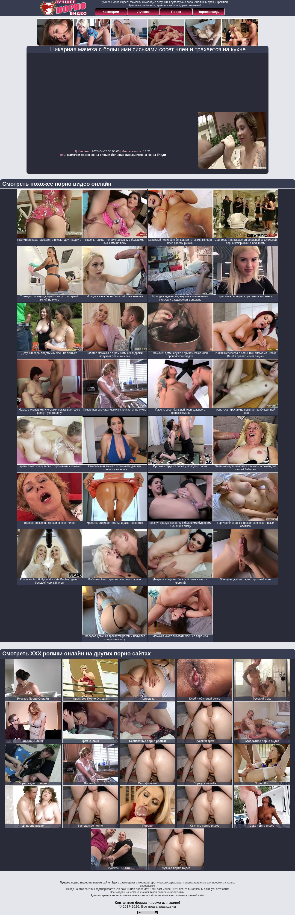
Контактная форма (131, 902)
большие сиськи (123, 154)
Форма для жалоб (165, 902)
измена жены (146, 154)
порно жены (90, 154)
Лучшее (143, 12)
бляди (161, 154)
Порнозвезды (209, 12)
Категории (111, 12)
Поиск (176, 12)
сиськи (105, 154)
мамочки (73, 154)
